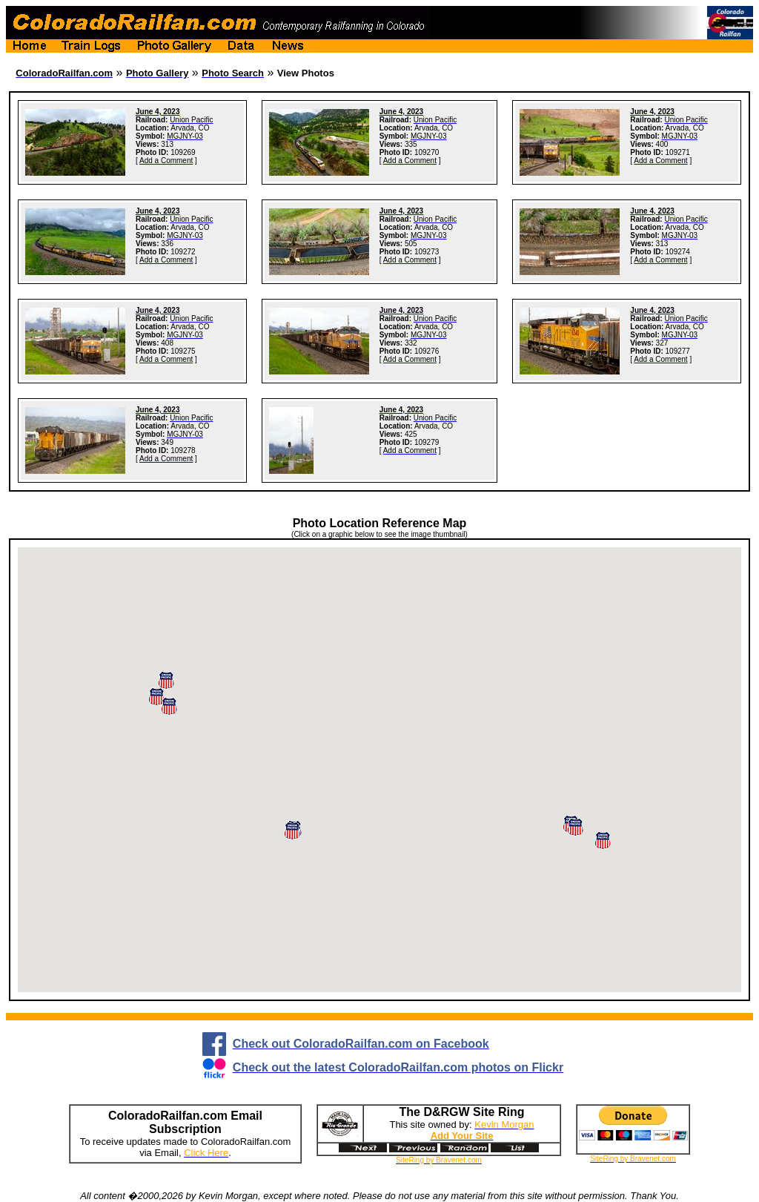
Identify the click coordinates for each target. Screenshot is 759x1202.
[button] (602, 840)
